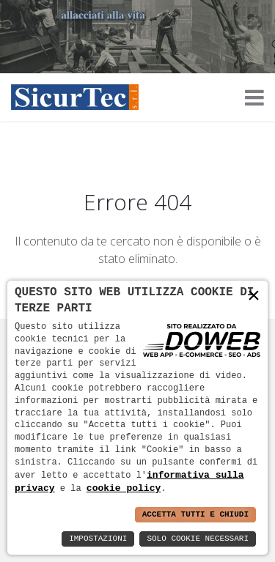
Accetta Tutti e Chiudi (195, 514)
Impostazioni (98, 538)
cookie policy (124, 488)
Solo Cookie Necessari (198, 538)
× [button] (253, 296)
